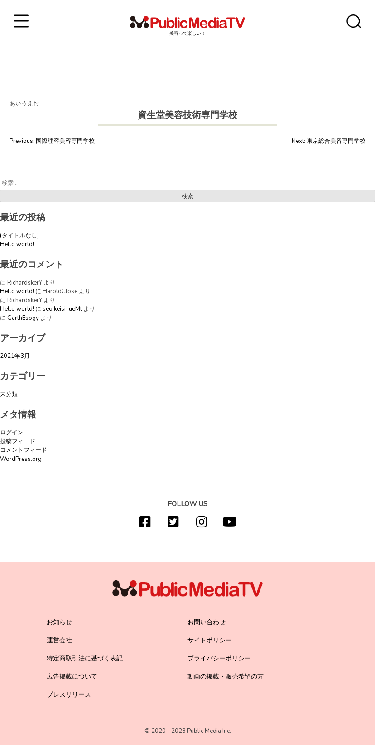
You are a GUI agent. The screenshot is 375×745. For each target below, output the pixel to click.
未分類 (9, 394)
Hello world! (17, 244)
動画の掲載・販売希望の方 (226, 676)
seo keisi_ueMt (62, 309)
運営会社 (59, 640)
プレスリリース (69, 694)
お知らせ (59, 622)
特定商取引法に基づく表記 (85, 658)
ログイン (12, 432)
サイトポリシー (210, 640)
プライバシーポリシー (219, 658)
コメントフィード (23, 450)
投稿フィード (17, 441)
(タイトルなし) (19, 236)
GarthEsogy (23, 318)
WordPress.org (21, 459)
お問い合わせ (207, 622)
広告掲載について (72, 676)
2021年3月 (15, 356)
